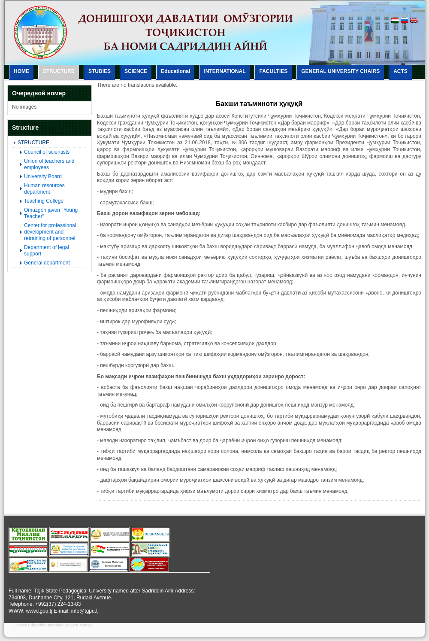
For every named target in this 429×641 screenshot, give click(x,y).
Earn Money (81, 625)
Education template (45, 625)
